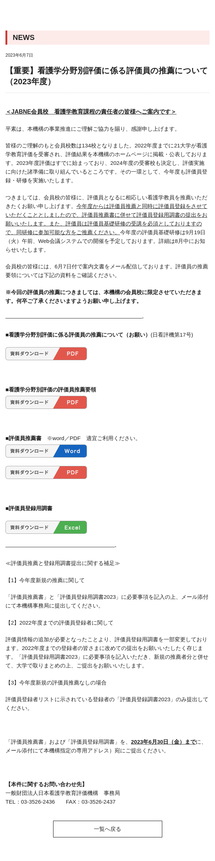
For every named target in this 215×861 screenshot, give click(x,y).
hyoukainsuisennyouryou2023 (46, 402)
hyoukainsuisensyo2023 (46, 451)
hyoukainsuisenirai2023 (46, 353)
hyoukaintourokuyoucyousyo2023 (46, 527)
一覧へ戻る (107, 829)
